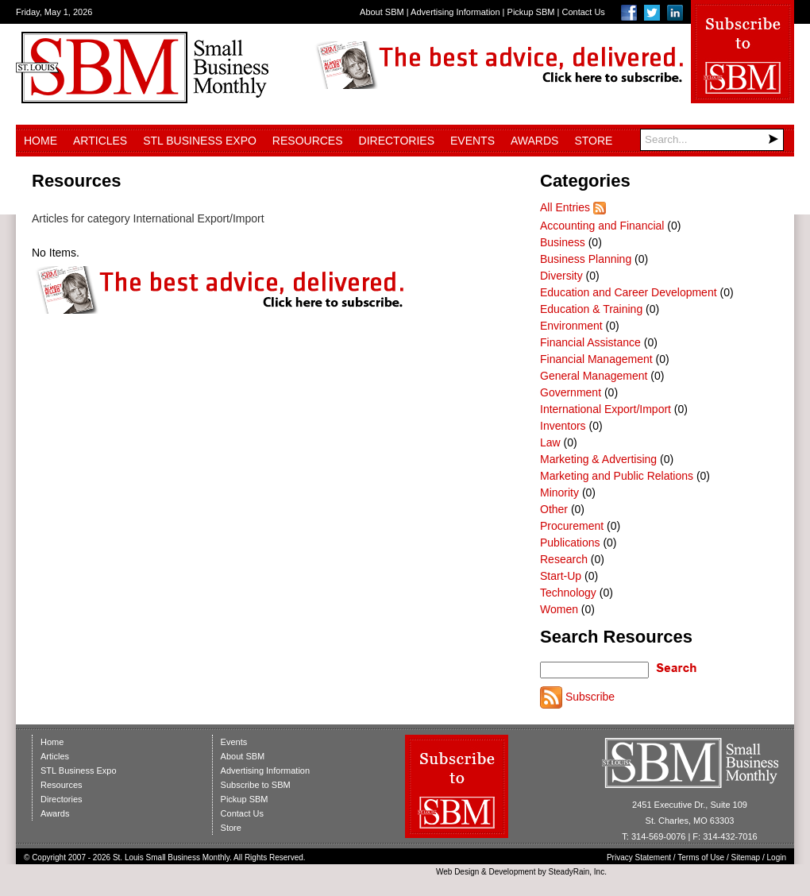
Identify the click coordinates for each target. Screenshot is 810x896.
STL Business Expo (199, 140)
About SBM (382, 12)
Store (593, 140)
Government (570, 392)
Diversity (561, 275)
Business (562, 242)
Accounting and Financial (602, 225)
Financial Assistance (590, 342)
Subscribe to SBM (256, 785)
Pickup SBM (531, 12)
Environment (571, 325)
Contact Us (582, 12)
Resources (307, 140)
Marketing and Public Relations (616, 475)
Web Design (457, 871)
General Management (593, 375)
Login (776, 857)
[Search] (712, 140)
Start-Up (560, 576)
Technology (568, 592)
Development (512, 871)
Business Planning (585, 259)
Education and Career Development (628, 292)
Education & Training (591, 309)
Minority (559, 492)
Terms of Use (700, 857)
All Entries (565, 207)
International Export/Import (605, 409)
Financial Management (596, 359)
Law (550, 442)
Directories (396, 140)
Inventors (563, 425)
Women (559, 609)
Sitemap (746, 857)
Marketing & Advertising (598, 459)
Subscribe (590, 696)
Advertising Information (455, 12)
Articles (100, 140)
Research (564, 559)
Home (40, 140)
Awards (534, 140)
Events (472, 140)
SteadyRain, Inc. (578, 871)
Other (554, 509)
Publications (570, 542)
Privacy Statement (639, 857)
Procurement (572, 525)
